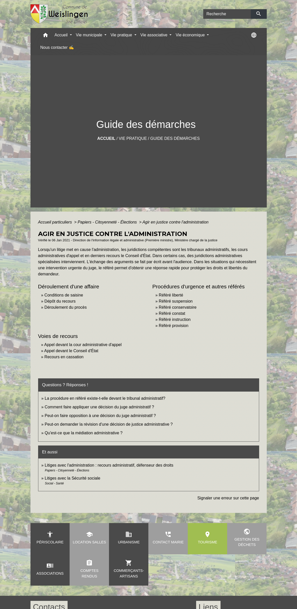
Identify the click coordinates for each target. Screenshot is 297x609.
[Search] (227, 14)
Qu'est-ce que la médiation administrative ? (83, 433)
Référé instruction (175, 319)
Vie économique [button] (191, 35)
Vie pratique (133, 138)
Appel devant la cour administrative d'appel (83, 345)
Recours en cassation (64, 357)
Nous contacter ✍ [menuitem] (57, 47)
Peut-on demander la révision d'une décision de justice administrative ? (109, 424)
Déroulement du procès (65, 307)
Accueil (106, 138)
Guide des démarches (175, 138)
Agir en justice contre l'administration (176, 222)
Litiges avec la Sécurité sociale (72, 478)
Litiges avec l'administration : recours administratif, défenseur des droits (109, 465)
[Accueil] (59, 14)
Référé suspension (176, 301)
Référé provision (174, 325)
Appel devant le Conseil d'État (71, 351)
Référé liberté (171, 295)
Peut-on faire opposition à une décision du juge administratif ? (100, 415)
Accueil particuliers (55, 222)
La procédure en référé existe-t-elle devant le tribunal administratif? (105, 398)
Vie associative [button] (154, 35)
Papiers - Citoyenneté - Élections (108, 222)
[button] (45, 36)
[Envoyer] (259, 14)
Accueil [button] (62, 35)
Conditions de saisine (63, 295)
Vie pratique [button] (122, 35)
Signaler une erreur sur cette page (228, 498)
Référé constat (172, 313)
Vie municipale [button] (89, 35)
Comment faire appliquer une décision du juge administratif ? (99, 407)
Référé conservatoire (178, 307)
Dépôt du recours (60, 301)
